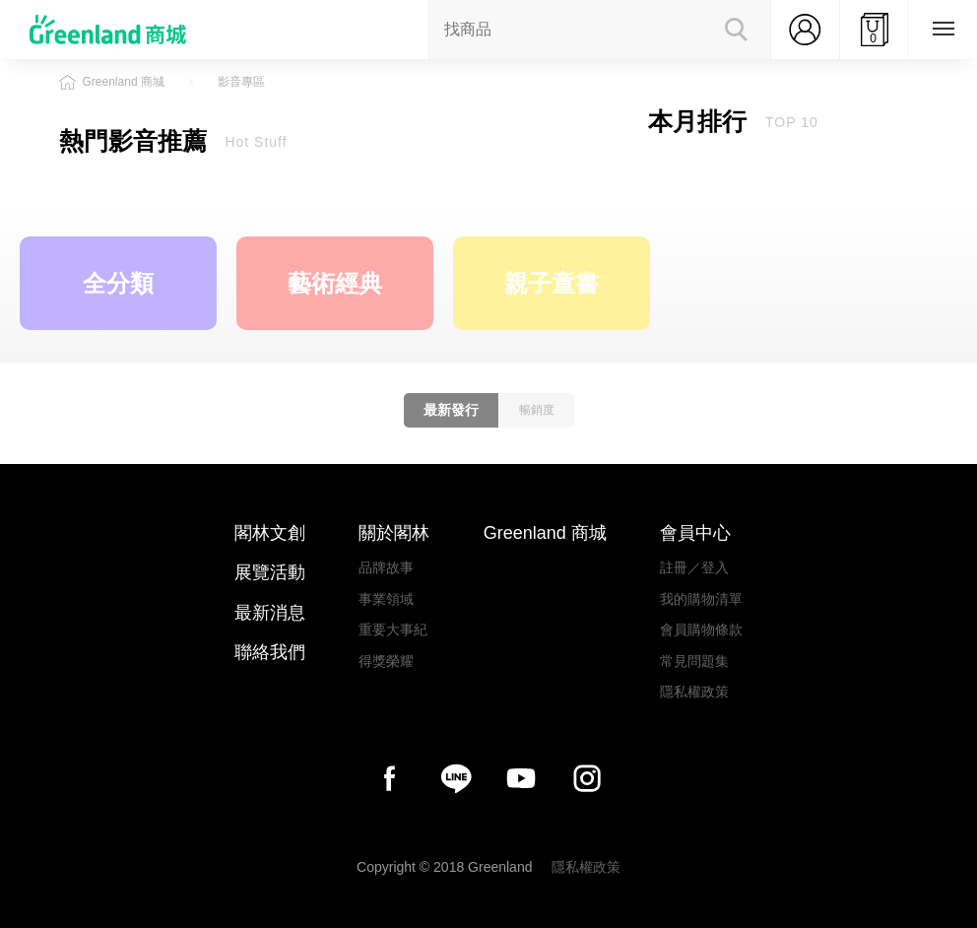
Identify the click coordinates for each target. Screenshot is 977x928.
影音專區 (241, 82)
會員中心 (695, 533)
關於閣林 (393, 533)
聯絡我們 (269, 652)
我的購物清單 (701, 599)
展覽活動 (269, 572)
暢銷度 (536, 410)
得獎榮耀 (386, 661)
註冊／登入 (694, 567)
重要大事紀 (392, 629)
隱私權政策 (694, 691)
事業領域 (386, 599)
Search (736, 29)
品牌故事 (386, 567)
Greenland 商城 (545, 533)
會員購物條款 (701, 629)
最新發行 (451, 410)
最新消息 (269, 613)
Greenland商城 (118, 29)
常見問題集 (694, 661)
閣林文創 (269, 533)
